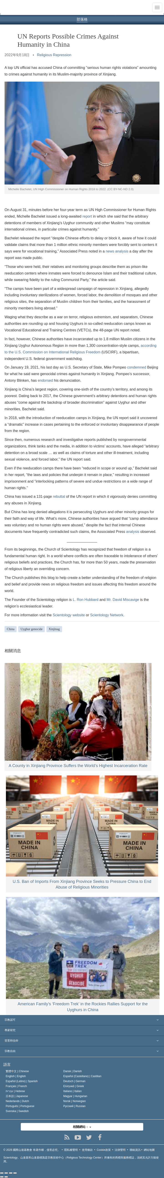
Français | (16, 1086)
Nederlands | (17, 1101)
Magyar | (75, 1096)
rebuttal (59, 496)
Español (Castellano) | (82, 1076)
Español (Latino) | (22, 1081)
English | (16, 1076)
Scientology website (69, 615)
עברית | (15, 1091)
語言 (7, 1064)
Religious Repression (54, 55)
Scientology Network (106, 615)
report (87, 216)
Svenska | (17, 1111)
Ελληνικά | (73, 1086)
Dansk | (72, 1071)
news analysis (117, 251)
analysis (132, 532)
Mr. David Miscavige (122, 600)
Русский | (74, 1106)
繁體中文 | (17, 1071)
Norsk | (74, 1101)
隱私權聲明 (71, 1149)
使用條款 (87, 1149)
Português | (20, 1106)
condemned (136, 367)
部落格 (82, 19)
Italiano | (72, 1091)
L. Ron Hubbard (85, 600)
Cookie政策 (104, 1149)
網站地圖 (149, 1149)
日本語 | (17, 1096)
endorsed (45, 380)
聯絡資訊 (135, 1149)
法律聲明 (120, 1149)
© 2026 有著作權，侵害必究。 (31, 1149)
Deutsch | (74, 1081)
